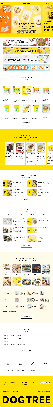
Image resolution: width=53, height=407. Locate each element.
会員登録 (32, 382)
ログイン (32, 379)
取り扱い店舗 (24, 386)
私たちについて (25, 379)
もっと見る (26, 199)
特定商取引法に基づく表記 (7, 391)
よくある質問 (24, 382)
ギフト (4, 386)
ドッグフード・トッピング (8, 382)
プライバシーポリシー (15, 391)
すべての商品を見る (26, 122)
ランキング (15, 379)
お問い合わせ (24, 384)
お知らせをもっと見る (26, 350)
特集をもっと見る (26, 245)
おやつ (4, 384)
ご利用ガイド (15, 386)
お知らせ (14, 384)
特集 (14, 382)
